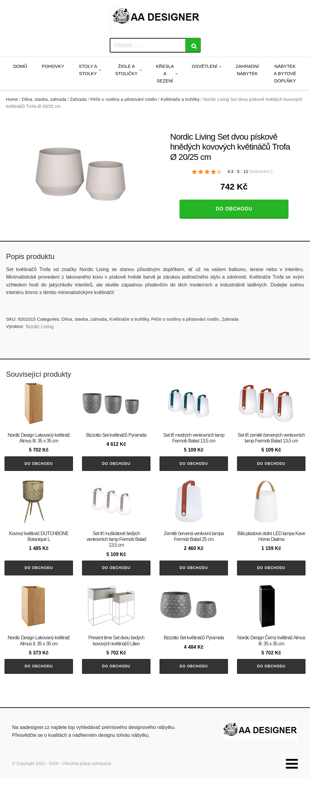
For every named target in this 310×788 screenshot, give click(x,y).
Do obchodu (234, 208)
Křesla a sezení (165, 73)
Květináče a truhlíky (180, 99)
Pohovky (53, 66)
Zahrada (78, 99)
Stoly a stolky (88, 70)
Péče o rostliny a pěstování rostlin (123, 99)
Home (12, 99)
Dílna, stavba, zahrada (44, 99)
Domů (20, 66)
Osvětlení (204, 66)
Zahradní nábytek (247, 70)
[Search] (192, 45)
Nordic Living (40, 326)
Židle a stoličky (126, 70)
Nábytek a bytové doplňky (285, 73)
